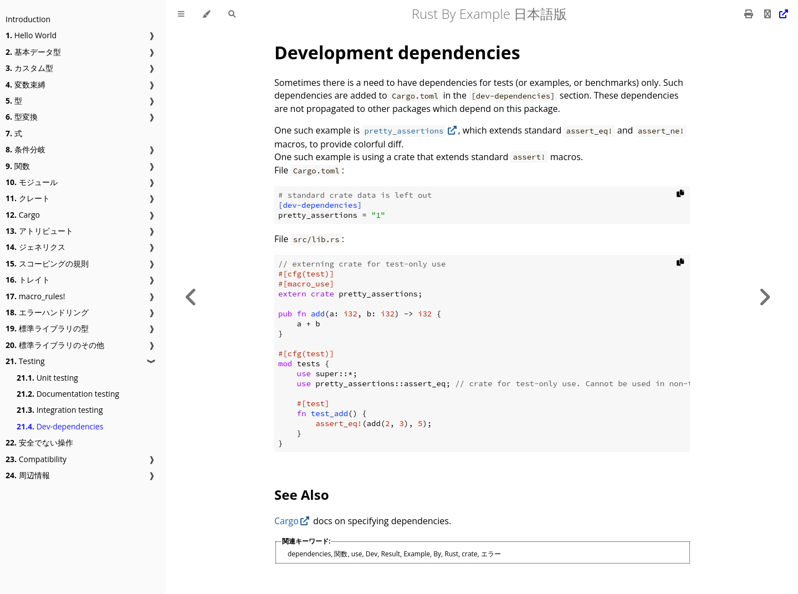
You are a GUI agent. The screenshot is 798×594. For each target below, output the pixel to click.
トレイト (28, 279)
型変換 (22, 116)
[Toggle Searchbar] (231, 14)
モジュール (32, 182)
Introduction (28, 19)
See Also (301, 494)
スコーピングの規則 (47, 263)
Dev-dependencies (60, 426)
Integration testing (60, 409)
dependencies (309, 554)
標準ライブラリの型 (47, 328)
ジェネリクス (35, 247)
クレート (28, 198)
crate (469, 554)
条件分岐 (25, 149)
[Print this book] (750, 14)
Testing (25, 361)
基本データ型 (33, 52)
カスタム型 (29, 68)
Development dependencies (397, 52)
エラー (491, 554)
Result (390, 554)
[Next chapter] (765, 297)
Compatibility (36, 459)
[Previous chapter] (191, 297)
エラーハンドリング (47, 312)
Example (416, 554)
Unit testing (47, 377)
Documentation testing (68, 393)
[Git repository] (775, 14)
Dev (371, 554)
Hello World (31, 35)
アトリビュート (39, 231)
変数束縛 (25, 84)
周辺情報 (28, 475)
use (356, 554)
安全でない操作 (39, 442)
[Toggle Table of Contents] (181, 14)
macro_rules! (35, 296)
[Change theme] (206, 14)
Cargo (23, 214)
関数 (18, 166)
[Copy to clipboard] (680, 196)
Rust (451, 554)
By (437, 554)
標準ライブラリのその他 (55, 345)
